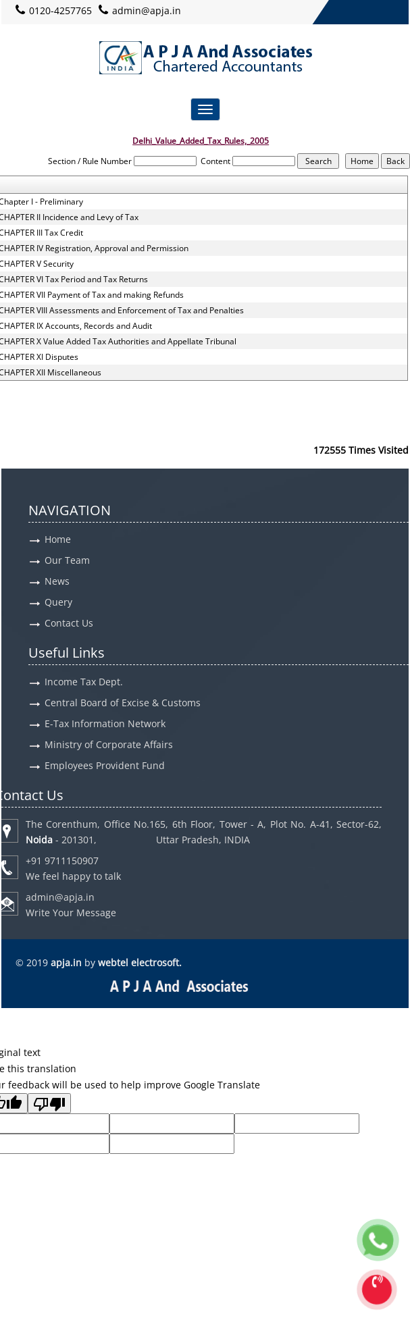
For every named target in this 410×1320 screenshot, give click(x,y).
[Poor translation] (49, 1103)
